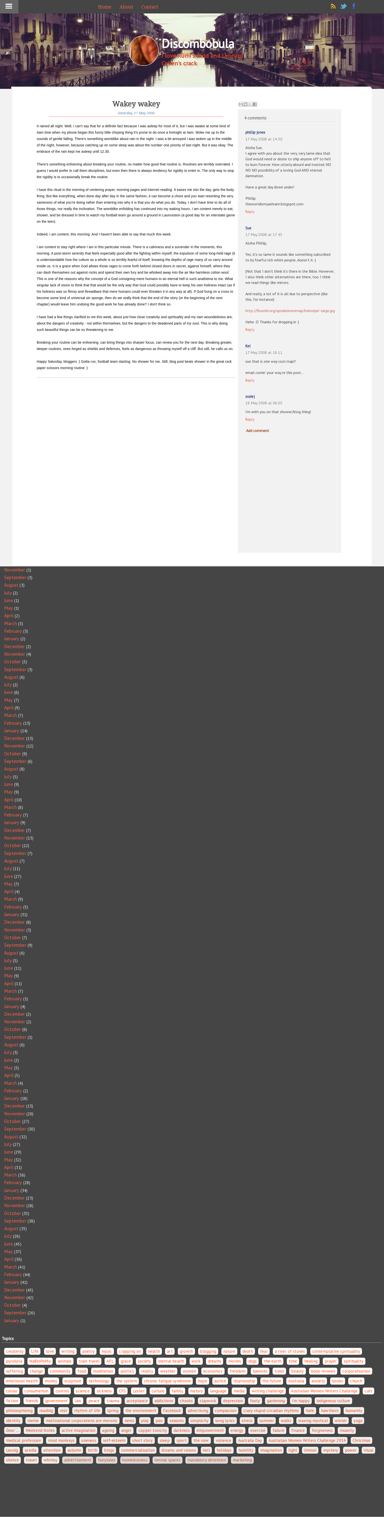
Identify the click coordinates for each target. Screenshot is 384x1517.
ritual (368, 1450)
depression (233, 1400)
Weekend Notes (40, 1430)
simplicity (199, 1420)
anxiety (318, 1381)
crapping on (130, 1351)
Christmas (362, 1440)
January (11, 639)
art (170, 1351)
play (145, 1420)
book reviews (323, 1371)
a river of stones (290, 1351)
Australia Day (250, 1440)
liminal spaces (167, 1460)
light (292, 1450)
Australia (296, 1381)
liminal (310, 1450)
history (196, 1391)
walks (286, 1420)
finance (298, 1430)
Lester (138, 1391)
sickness (104, 1391)
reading (46, 1410)
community (60, 1371)
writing (67, 1351)
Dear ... (12, 1430)
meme (33, 1420)
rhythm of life (87, 1410)
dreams (214, 1361)
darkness (182, 1430)
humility (246, 1450)
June (8, 600)
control (62, 1391)
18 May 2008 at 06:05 (264, 402)
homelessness (134, 1460)
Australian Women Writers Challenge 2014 (307, 1440)
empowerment (210, 1430)
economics (213, 1371)
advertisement (77, 1460)
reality (147, 1371)
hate (310, 1410)
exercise (258, 1430)
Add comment (257, 430)
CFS (122, 1391)
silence (12, 1460)
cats (368, 1391)
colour (11, 1391)
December (14, 646)
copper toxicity (152, 1430)
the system (126, 1381)
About (126, 7)
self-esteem (114, 1440)
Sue (248, 228)
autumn (74, 1450)
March (10, 623)
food (81, 1371)
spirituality (353, 1361)
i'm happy (301, 1400)
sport (182, 1440)
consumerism (36, 1391)
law (78, 1400)
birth (92, 1450)
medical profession (23, 1440)
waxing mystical (313, 1420)
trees (279, 1371)
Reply (250, 211)
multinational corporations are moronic (82, 1420)
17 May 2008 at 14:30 (263, 139)
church (356, 1381)
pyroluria (14, 1361)
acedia (30, 1450)
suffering (14, 1371)
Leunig (12, 1450)
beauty (297, 1371)
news (129, 1420)
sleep (165, 1440)
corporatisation (356, 1371)
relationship (244, 1381)
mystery (330, 1450)
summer (266, 1420)
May (8, 608)
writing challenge (268, 1391)
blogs (109, 1450)
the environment (140, 1410)
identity (13, 1420)
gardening (276, 1400)
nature (229, 1351)
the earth (273, 1361)
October (12, 662)
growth (186, 1351)
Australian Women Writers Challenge (324, 1391)
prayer (330, 1361)
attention (52, 1450)
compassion (225, 1410)
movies (234, 1361)
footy (255, 1400)
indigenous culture (333, 1400)
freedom (237, 1371)
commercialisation (138, 1450)
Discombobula (198, 43)
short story (142, 1440)
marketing (242, 1460)
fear (264, 1351)
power (351, 1450)
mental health (171, 1361)
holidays (224, 1450)
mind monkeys (61, 1440)
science (82, 1391)
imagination (271, 1450)
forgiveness (322, 1430)
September (15, 577)
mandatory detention (206, 1460)
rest (63, 1410)
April (8, 615)
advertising (198, 1410)
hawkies (260, 1371)
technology (99, 1381)
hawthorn (330, 1410)
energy (237, 1430)
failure (278, 1430)
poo (159, 1420)
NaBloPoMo (40, 1361)
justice (220, 1381)
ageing (108, 1430)
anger (126, 1430)
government (56, 1400)
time (293, 1361)
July (8, 593)
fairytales (106, 1460)
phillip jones (255, 132)
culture (158, 1391)
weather (167, 1371)
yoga (358, 1420)
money (51, 1381)
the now (201, 1440)
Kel (248, 346)
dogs (252, 1361)
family (177, 1391)
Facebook (172, 1410)
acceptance (137, 1400)
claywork (208, 1400)
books (337, 1381)
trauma (113, 1400)
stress (247, 1420)
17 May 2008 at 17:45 (263, 234)
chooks (186, 1400)
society (144, 1361)
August (11, 585)
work (196, 1361)
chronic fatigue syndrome (167, 1381)
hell (206, 1450)
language (218, 1391)
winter (341, 1420)
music (107, 1351)
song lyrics (225, 1420)
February (13, 631)
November (14, 570)
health (154, 1351)
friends (31, 1400)
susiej (250, 396)
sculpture (73, 1381)
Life (34, 1351)
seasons (176, 1420)
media (239, 1391)
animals (65, 1361)
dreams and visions (178, 1450)
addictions (164, 1400)
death (247, 1351)
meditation (103, 1371)
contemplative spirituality (336, 1351)
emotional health (22, 1381)
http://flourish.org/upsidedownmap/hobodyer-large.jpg (290, 310)
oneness (88, 1440)
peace (93, 1400)
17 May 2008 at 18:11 (263, 352)
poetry (88, 1351)
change (36, 1371)
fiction (12, 1400)
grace (126, 1361)
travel (31, 1460)
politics (127, 1371)
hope (202, 1381)
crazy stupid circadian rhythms (271, 1410)
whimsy (50, 1460)
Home (104, 7)
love (50, 1351)
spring (113, 1410)
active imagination (79, 1430)
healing (311, 1361)
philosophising (19, 1410)
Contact (149, 7)
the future (271, 1381)
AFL (110, 1361)
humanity (354, 1410)
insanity (347, 1430)
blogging (208, 1351)
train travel (89, 1361)
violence (223, 1440)
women (189, 1371)
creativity (15, 1351)
